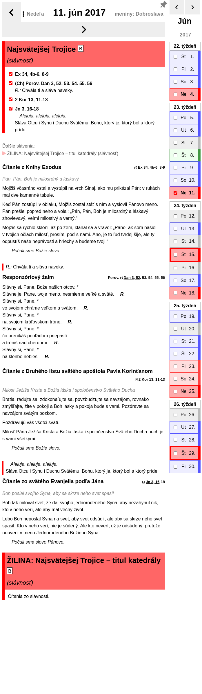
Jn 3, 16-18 (24, 108)
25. (185, 305)
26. (185, 404)
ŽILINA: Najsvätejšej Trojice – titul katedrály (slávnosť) (60, 153)
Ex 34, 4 (145, 167)
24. (185, 205)
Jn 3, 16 (152, 482)
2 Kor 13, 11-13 (28, 99)
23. (185, 107)
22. (185, 46)
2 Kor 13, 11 (149, 379)
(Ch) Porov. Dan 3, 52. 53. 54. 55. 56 (50, 83)
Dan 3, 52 (132, 277)
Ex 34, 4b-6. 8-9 (29, 74)
